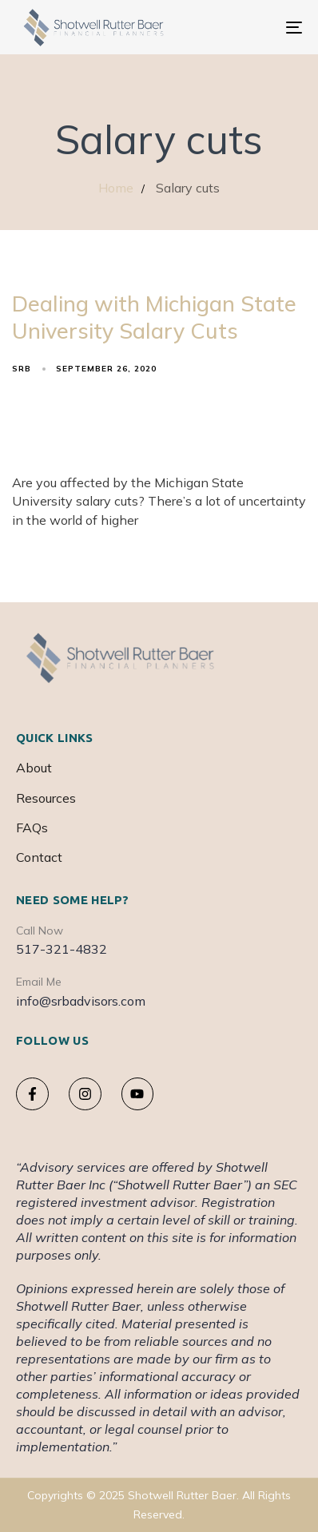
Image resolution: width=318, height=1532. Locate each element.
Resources (46, 798)
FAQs (32, 827)
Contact (39, 857)
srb (21, 368)
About (34, 768)
